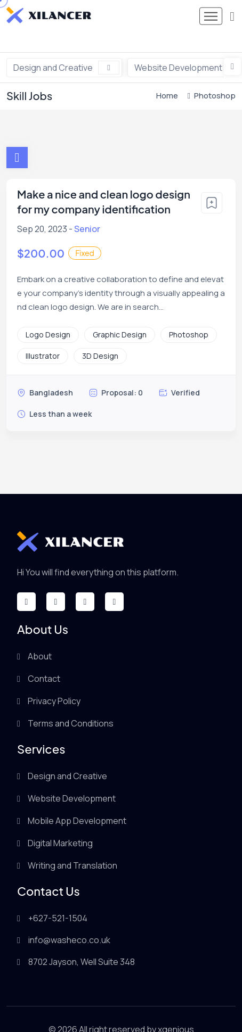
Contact (44, 658)
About (40, 636)
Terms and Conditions (71, 703)
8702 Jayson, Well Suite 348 (81, 941)
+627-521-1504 (57, 898)
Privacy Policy (54, 681)
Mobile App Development (77, 800)
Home (167, 75)
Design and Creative (66, 47)
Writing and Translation (72, 845)
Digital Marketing (60, 823)
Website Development (72, 778)
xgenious (176, 1009)
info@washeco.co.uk (69, 920)
